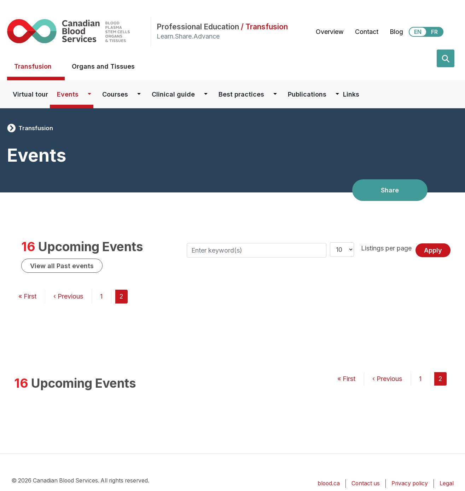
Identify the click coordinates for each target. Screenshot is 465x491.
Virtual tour (30, 94)
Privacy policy (409, 483)
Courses (115, 94)
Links (351, 94)
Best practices (241, 94)
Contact (366, 31)
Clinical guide (173, 94)
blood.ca (329, 483)
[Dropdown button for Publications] (337, 94)
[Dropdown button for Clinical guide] (206, 94)
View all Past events (62, 266)
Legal (447, 483)
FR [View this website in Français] (434, 31)
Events (68, 94)
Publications (307, 94)
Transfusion (33, 66)
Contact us (365, 483)
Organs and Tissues (103, 66)
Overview (330, 31)
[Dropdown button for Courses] (139, 94)
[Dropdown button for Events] (89, 94)
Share (390, 190)
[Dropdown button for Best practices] (275, 94)
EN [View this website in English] (418, 31)
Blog (396, 31)
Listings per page (386, 248)
